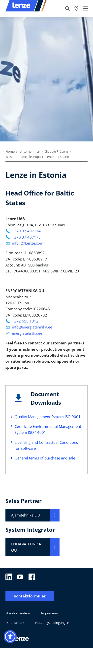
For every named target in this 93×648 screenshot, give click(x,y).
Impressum (49, 613)
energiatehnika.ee (27, 333)
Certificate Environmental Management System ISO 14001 (48, 429)
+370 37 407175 (26, 237)
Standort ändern (17, 613)
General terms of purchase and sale (45, 457)
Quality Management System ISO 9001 (48, 416)
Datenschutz (14, 622)
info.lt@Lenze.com (27, 243)
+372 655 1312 (25, 321)
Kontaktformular (30, 596)
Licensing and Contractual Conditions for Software (46, 445)
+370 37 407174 (26, 230)
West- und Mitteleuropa (23, 156)
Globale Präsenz (56, 151)
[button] (10, 636)
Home (10, 151)
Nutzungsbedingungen (52, 622)
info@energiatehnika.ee (32, 326)
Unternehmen (29, 151)
